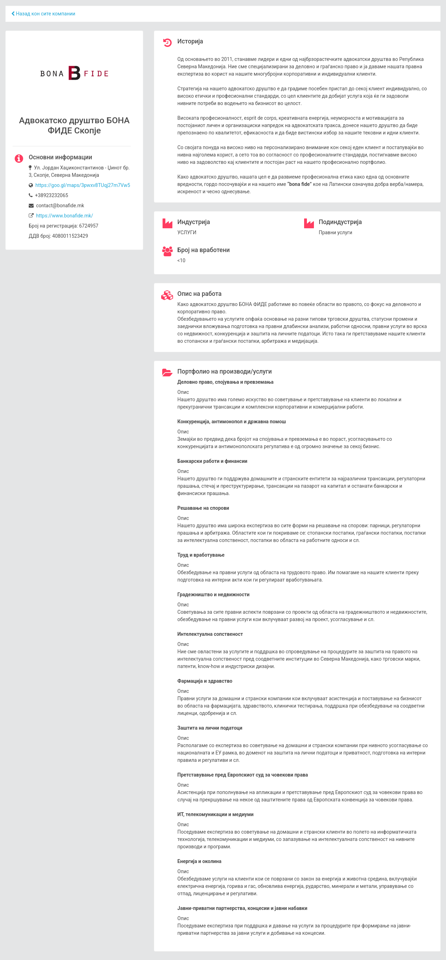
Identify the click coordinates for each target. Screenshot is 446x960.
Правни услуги (335, 232)
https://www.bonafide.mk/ (64, 215)
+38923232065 (48, 195)
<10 (181, 260)
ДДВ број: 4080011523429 (58, 236)
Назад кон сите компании (43, 13)
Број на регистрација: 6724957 (63, 226)
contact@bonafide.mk (56, 205)
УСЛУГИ (186, 232)
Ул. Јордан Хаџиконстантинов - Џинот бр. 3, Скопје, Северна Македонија (79, 171)
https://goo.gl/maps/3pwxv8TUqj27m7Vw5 (82, 185)
